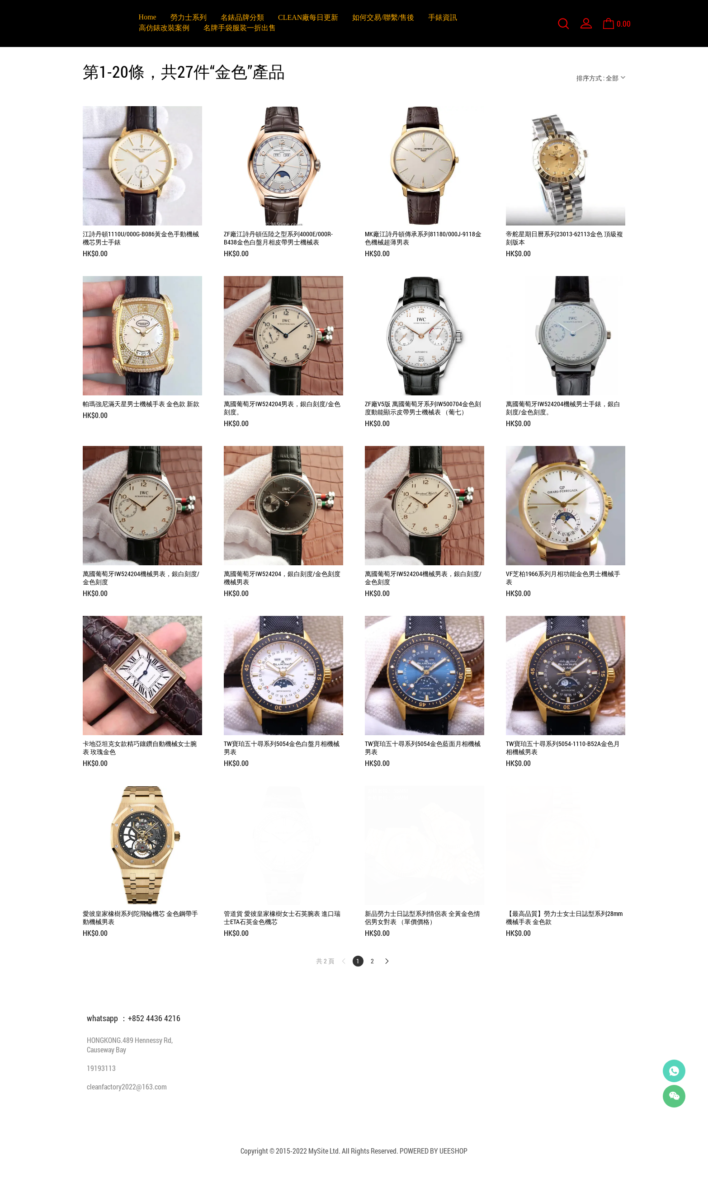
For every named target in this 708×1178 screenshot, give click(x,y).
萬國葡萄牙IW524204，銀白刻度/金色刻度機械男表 (282, 578)
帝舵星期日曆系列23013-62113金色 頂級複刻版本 (564, 238)
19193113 (101, 1068)
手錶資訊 (442, 17)
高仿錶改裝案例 (164, 28)
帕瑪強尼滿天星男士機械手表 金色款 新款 (141, 404)
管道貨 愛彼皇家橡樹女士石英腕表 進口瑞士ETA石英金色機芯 (282, 918)
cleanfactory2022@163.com (127, 1086)
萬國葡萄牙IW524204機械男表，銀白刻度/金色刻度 (141, 578)
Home (147, 17)
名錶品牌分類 (242, 17)
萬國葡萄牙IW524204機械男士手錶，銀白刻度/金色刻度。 (563, 408)
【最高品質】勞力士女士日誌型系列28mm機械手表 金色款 (564, 918)
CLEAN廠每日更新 (308, 17)
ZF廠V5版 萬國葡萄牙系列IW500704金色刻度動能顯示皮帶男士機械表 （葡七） (423, 408)
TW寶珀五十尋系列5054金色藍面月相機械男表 (423, 748)
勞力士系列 (188, 17)
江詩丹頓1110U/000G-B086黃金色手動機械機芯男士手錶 (141, 238)
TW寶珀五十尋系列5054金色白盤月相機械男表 (282, 748)
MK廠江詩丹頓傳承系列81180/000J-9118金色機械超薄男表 (423, 238)
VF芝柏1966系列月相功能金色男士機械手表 (563, 578)
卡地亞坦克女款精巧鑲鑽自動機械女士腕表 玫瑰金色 (140, 748)
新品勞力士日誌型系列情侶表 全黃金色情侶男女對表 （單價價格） (422, 918)
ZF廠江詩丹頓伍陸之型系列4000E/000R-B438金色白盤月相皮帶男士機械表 (278, 238)
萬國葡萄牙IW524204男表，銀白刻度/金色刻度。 (282, 408)
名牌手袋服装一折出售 (239, 28)
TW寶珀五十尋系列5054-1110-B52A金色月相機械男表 (563, 748)
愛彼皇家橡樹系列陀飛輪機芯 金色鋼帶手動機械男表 (140, 918)
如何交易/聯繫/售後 (383, 17)
